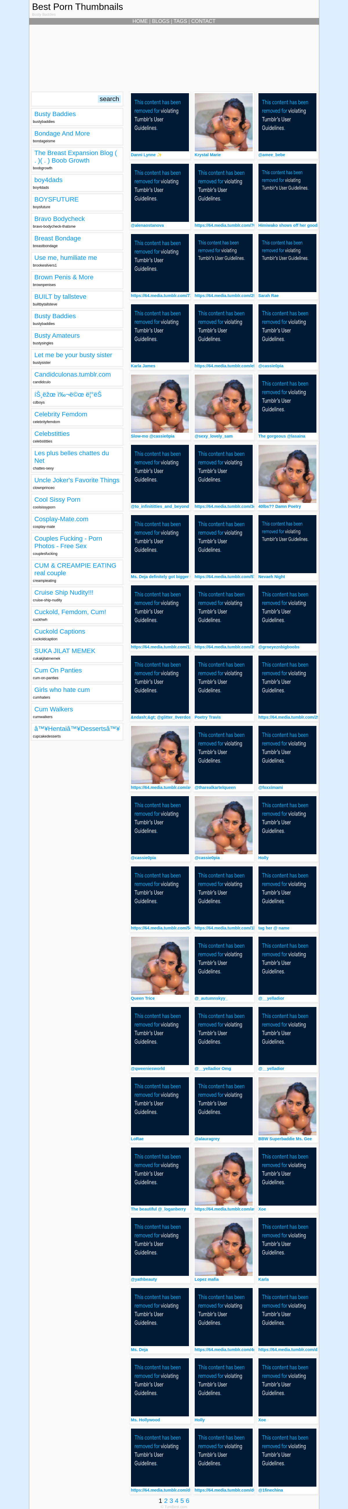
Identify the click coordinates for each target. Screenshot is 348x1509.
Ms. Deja (139, 1349)
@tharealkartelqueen (215, 787)
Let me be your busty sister (73, 355)
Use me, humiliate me (65, 257)
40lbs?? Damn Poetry (279, 506)
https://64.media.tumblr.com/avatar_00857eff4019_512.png (188, 787)
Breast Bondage (57, 238)
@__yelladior (271, 998)
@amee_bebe (271, 154)
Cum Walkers (53, 709)
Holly (263, 857)
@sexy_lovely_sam (214, 436)
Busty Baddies (55, 114)
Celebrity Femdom (61, 414)
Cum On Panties (58, 670)
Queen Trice (143, 998)
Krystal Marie (208, 154)
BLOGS (161, 21)
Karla (263, 1279)
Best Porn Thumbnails (77, 6)
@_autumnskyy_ (211, 998)
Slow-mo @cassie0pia (153, 436)
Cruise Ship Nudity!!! (64, 592)
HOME (140, 21)
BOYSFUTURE (56, 199)
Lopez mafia (207, 1279)
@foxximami (270, 787)
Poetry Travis (208, 717)
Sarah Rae (268, 295)
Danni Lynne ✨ (146, 154)
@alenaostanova (147, 225)
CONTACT (203, 21)
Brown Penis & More (64, 277)
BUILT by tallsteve (60, 296)
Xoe (262, 1209)
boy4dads (48, 180)
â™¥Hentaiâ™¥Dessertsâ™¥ (77, 728)
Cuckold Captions (59, 631)
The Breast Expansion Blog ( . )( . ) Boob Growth (75, 156)
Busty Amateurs (57, 335)
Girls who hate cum (62, 689)
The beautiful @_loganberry (158, 1209)
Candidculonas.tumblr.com (72, 374)
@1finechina (270, 1490)
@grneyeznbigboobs (279, 647)
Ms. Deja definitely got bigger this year (169, 576)
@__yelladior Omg (213, 1068)
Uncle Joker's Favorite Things (77, 480)
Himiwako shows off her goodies (290, 225)
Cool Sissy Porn (57, 499)
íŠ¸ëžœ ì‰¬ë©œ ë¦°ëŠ (70, 394)
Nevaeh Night (271, 576)
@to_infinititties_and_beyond (160, 506)
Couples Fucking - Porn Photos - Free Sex (68, 542)
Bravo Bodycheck (59, 218)
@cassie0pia (271, 366)
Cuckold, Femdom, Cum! (70, 612)
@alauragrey (207, 1138)
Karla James (143, 366)
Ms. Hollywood (145, 1420)
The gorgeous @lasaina (281, 436)
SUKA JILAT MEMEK (65, 650)
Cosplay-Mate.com (61, 519)
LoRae (137, 1138)
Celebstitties (52, 433)
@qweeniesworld (148, 1068)
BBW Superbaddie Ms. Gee (285, 1138)
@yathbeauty (144, 1279)
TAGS (180, 21)
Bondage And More (62, 133)
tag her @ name (274, 928)
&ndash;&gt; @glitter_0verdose (162, 717)
